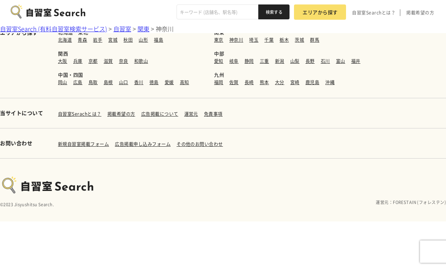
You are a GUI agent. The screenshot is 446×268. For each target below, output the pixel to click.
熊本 (264, 82)
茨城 (299, 39)
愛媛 (169, 82)
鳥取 (93, 82)
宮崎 (295, 82)
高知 (184, 82)
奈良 (123, 61)
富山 (340, 61)
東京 (218, 39)
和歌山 (141, 61)
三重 (264, 61)
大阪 (62, 61)
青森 (82, 39)
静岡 (249, 61)
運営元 (191, 114)
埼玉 (253, 39)
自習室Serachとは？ (79, 114)
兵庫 (78, 61)
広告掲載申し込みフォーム (143, 144)
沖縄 (329, 82)
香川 (138, 82)
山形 (143, 39)
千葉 (269, 39)
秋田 (128, 39)
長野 (310, 61)
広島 (78, 82)
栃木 (284, 39)
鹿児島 (312, 82)
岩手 (97, 39)
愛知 (218, 61)
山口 (123, 82)
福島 (158, 39)
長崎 (249, 82)
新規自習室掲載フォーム (83, 144)
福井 (356, 61)
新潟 (279, 61)
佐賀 (234, 82)
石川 (325, 61)
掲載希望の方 (420, 12)
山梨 (295, 61)
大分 (279, 82)
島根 (108, 82)
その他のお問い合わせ (200, 144)
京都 (93, 61)
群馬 (314, 39)
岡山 (62, 82)
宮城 (112, 39)
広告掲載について (159, 114)
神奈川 (236, 39)
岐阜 (234, 61)
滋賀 (108, 61)
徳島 (154, 82)
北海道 (65, 39)
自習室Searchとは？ (373, 12)
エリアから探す (320, 12)
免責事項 (213, 114)
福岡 (218, 82)
